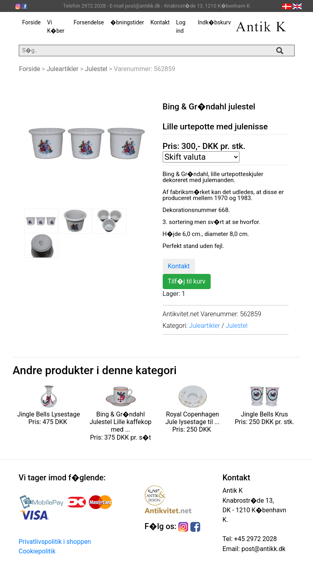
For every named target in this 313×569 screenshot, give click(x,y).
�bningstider (127, 22)
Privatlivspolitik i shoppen (55, 541)
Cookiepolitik (37, 551)
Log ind (180, 26)
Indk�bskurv (214, 22)
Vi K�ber (55, 26)
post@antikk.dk (262, 549)
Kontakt (159, 22)
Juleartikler (63, 69)
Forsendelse (89, 22)
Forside (31, 22)
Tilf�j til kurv (186, 281)
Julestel (96, 69)
